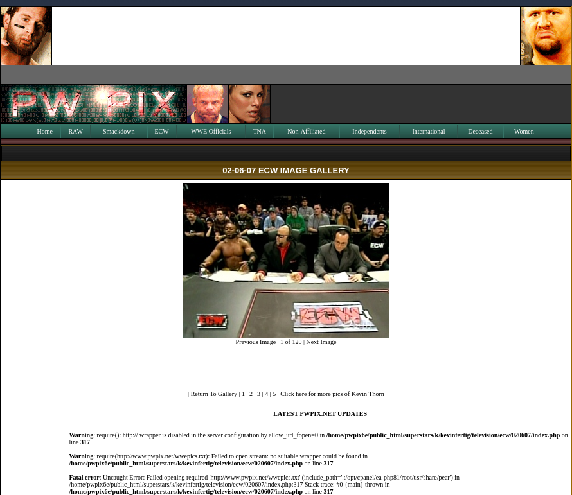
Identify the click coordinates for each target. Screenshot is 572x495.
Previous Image (256, 341)
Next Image (321, 341)
